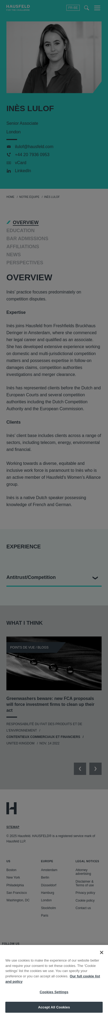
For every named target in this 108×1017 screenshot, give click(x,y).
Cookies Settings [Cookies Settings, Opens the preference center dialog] (54, 998)
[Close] (101, 958)
